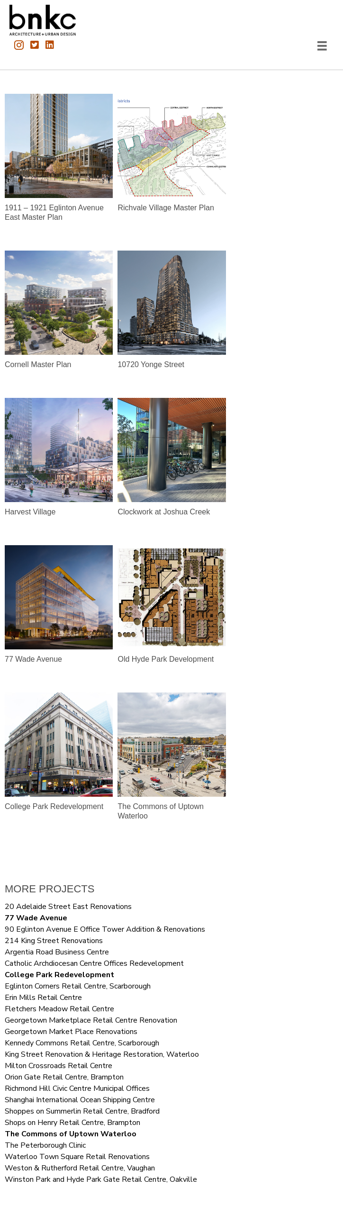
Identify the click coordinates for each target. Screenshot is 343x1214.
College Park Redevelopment (59, 975)
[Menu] (322, 46)
